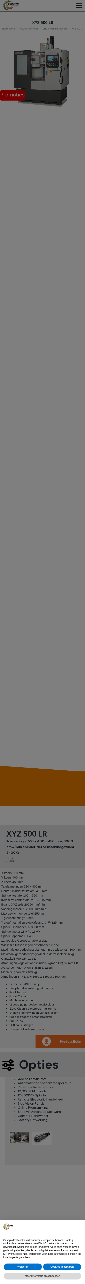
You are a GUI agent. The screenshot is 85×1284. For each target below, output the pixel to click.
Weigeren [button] (23, 1266)
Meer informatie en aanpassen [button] (42, 1276)
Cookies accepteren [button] (62, 1266)
